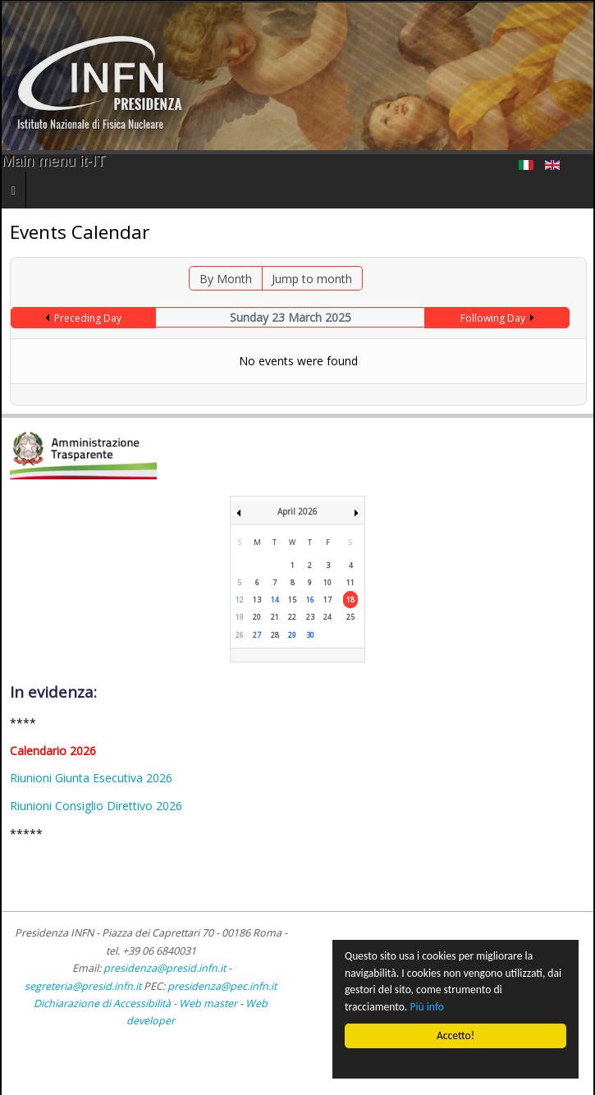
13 (257, 599)
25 (350, 617)
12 (240, 599)
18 (350, 599)
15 (292, 599)
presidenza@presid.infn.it (164, 968)
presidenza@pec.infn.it (222, 986)
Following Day (492, 318)
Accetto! (455, 1035)
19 (240, 617)
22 (292, 617)
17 (327, 599)
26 (240, 635)
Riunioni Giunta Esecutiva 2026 (91, 778)
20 (257, 617)
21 (275, 617)
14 (275, 599)
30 (310, 635)
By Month (225, 278)
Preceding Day (87, 318)
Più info (427, 1007)
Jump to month (312, 278)
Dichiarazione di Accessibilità (103, 1003)
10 (327, 582)
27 (257, 635)
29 (292, 635)
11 (350, 582)
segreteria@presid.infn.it (83, 986)
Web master (208, 1003)
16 (310, 599)
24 (327, 617)
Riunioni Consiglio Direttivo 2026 (96, 805)
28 (275, 635)
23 (310, 617)
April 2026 (297, 511)
